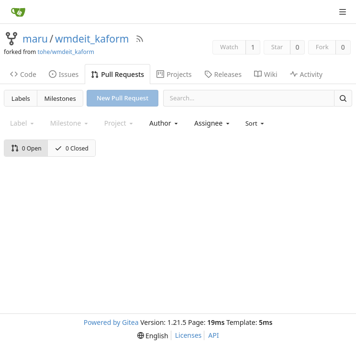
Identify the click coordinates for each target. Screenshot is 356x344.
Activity (306, 74)
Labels (20, 98)
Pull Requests (117, 74)
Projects (173, 74)
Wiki (266, 74)
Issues (63, 74)
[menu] (256, 123)
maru (35, 38)
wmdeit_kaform (92, 38)
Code (23, 74)
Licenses (188, 335)
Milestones (60, 98)
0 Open (26, 148)
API (213, 335)
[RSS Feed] (139, 38)
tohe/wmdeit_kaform (65, 52)
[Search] (343, 98)
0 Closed (72, 148)
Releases (223, 74)
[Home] (18, 12)
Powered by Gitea (111, 322)
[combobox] (164, 123)
